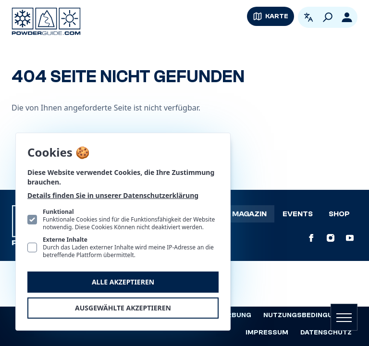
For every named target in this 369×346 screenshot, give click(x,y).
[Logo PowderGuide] (46, 21)
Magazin (249, 214)
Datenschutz (326, 332)
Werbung (233, 315)
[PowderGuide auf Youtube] (349, 238)
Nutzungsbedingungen (307, 315)
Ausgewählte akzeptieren (123, 307)
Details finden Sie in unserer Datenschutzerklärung (112, 195)
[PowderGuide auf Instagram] (330, 238)
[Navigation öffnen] (344, 317)
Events (298, 214)
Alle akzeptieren (123, 281)
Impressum (267, 332)
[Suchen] (327, 17)
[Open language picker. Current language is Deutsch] (308, 17)
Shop (339, 214)
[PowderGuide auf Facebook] (311, 238)
